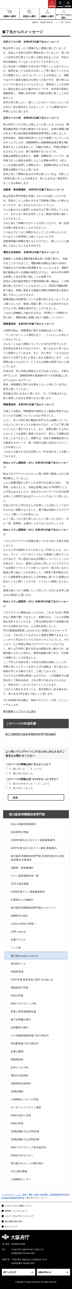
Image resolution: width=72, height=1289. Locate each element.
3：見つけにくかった (21, 788)
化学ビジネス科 (19, 1067)
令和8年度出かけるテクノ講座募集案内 (33, 840)
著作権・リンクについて (16, 1211)
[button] (52, 4)
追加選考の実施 (19, 832)
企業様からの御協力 (22, 899)
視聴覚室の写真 (19, 987)
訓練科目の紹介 (19, 915)
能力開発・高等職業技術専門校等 (54, 1194)
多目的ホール (18, 963)
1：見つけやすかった (21, 783)
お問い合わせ (18, 931)
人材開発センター (21, 1179)
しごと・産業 (21, 1194)
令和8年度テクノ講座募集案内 (28, 891)
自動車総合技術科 (21, 1083)
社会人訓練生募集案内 (23, 824)
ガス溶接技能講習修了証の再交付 (30, 1035)
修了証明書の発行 (21, 1019)
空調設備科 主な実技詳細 (25, 1139)
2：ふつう (36, 768)
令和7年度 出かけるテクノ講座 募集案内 (34, 848)
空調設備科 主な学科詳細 (25, 1131)
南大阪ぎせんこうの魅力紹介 (27, 1163)
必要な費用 (17, 1051)
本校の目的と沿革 (21, 1115)
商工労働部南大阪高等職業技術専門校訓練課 (30, 734)
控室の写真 (17, 995)
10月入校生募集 (20, 883)
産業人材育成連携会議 (23, 1011)
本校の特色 (17, 1123)
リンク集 (16, 947)
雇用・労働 (33, 1194)
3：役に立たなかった (21, 773)
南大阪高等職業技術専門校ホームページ (33, 907)
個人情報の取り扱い (14, 1221)
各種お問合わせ (44, 1272)
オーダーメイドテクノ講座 (26, 1107)
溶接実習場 (17, 971)
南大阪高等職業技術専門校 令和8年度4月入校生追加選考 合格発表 (38, 858)
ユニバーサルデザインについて (19, 1216)
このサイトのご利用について (18, 1206)
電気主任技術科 (19, 1075)
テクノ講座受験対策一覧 (25, 875)
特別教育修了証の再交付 (25, 1043)
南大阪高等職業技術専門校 (27, 814)
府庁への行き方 (9, 1272)
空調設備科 (17, 1091)
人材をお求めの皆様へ (23, 923)
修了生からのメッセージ (25, 955)
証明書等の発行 (19, 1027)
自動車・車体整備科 (22, 867)
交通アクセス (18, 939)
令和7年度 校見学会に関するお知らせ (32, 979)
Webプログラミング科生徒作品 (28, 1147)
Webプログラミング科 (23, 1003)
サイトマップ (11, 1226)
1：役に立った (17, 768)
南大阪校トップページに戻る (19, 711)
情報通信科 (17, 1059)
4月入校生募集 (19, 1171)
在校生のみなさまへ (22, 1155)
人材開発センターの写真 (25, 1099)
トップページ (7, 1194)
